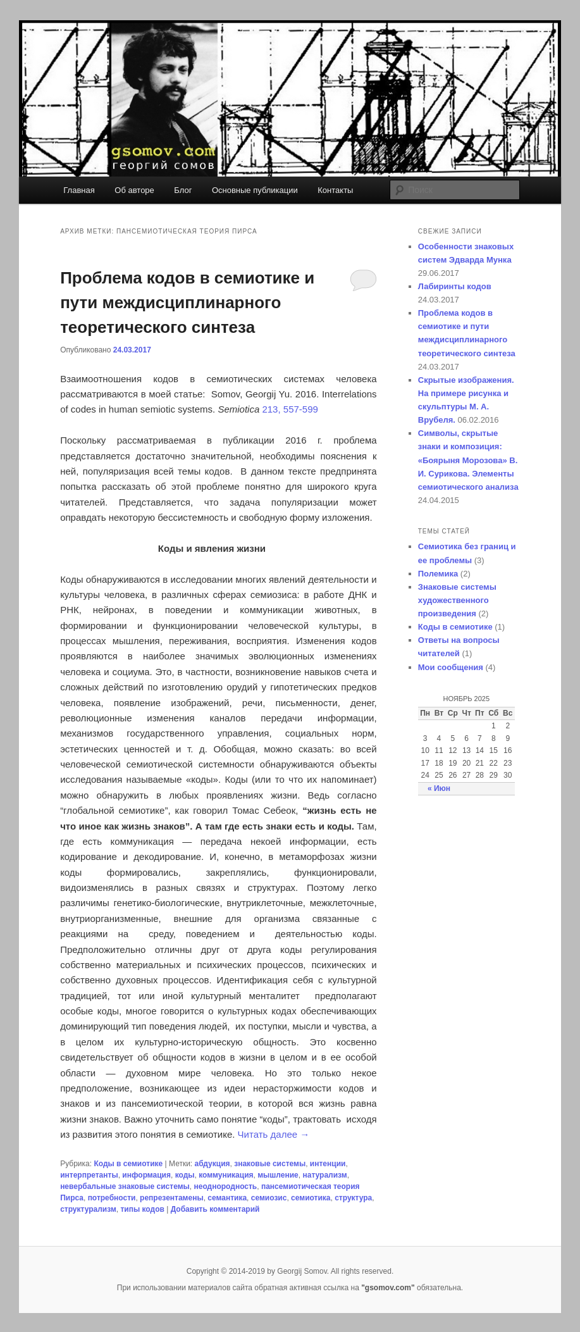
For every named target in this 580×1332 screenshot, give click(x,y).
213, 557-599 (290, 409)
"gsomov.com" (389, 1287)
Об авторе (134, 190)
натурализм (324, 1175)
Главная (78, 190)
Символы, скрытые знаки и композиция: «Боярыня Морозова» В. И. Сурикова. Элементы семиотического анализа (468, 460)
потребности (112, 1197)
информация (146, 1175)
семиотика (310, 1197)
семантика (227, 1197)
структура (353, 1197)
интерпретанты (89, 1175)
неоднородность (225, 1186)
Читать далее (274, 1134)
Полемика (438, 573)
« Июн (439, 788)
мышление (278, 1175)
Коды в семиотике (128, 1163)
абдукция (212, 1163)
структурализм (88, 1209)
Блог (183, 190)
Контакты (335, 190)
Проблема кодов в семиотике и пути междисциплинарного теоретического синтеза (187, 302)
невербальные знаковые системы (125, 1186)
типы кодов (142, 1209)
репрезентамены (172, 1197)
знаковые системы (269, 1163)
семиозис (269, 1197)
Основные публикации (255, 190)
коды (185, 1175)
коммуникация (226, 1175)
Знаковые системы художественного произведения (457, 600)
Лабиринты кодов (454, 286)
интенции (328, 1163)
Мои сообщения (450, 667)
